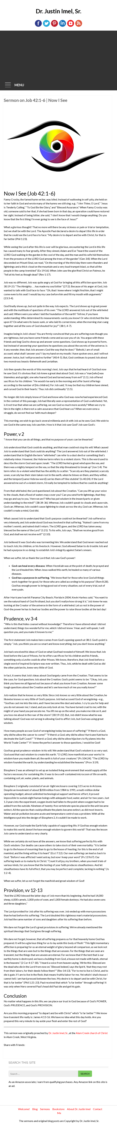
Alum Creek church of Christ (92, 1033)
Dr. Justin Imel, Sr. (58, 11)
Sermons (45, 1109)
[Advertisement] (58, 55)
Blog (35, 1109)
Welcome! (24, 1109)
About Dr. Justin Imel (79, 1109)
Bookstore (58, 1109)
